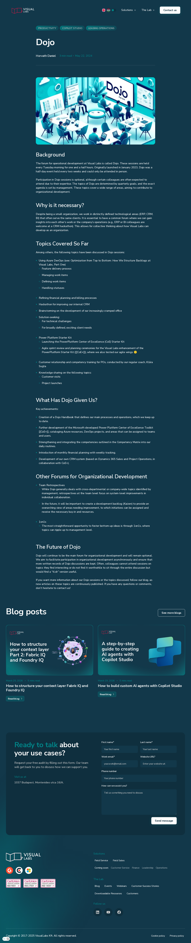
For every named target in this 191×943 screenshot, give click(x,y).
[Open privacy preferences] (4, 939)
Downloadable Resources (108, 893)
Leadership (147, 867)
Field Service (101, 860)
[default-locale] (103, 10)
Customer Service (120, 867)
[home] (23, 10)
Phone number (109, 771)
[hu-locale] (108, 10)
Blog (97, 886)
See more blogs (171, 613)
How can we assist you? (114, 785)
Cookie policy (158, 935)
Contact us (170, 10)
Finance (136, 867)
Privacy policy (177, 935)
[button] (128, 10)
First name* (107, 742)
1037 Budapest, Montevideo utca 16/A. (39, 782)
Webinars (122, 886)
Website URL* (147, 756)
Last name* (146, 742)
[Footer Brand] (23, 857)
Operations (161, 867)
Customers (132, 893)
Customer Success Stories (145, 886)
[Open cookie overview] (8, 939)
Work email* (108, 756)
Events (108, 886)
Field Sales (119, 860)
